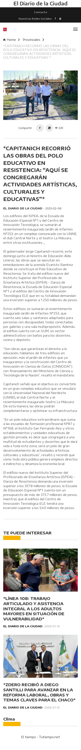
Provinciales (33, 39)
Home (11, 39)
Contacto (40, 12)
